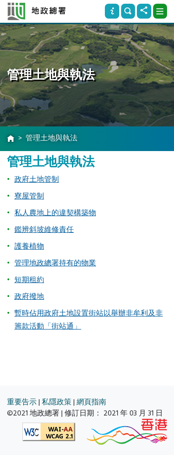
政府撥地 (29, 296)
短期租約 (29, 280)
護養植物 (29, 246)
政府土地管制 (36, 179)
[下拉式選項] (160, 11)
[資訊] (112, 11)
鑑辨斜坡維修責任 (44, 229)
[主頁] (10, 139)
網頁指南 (91, 402)
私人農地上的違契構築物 (55, 213)
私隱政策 (56, 402)
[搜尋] (128, 11)
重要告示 (22, 402)
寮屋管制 (29, 196)
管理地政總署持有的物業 (55, 263)
